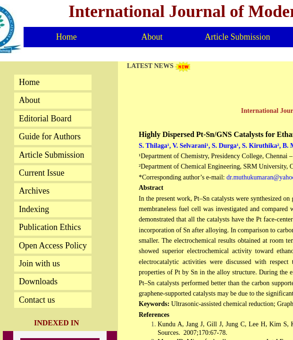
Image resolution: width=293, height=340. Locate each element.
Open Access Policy (53, 245)
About (151, 37)
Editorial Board (45, 118)
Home (66, 37)
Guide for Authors (50, 136)
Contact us (37, 300)
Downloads (38, 281)
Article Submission (237, 37)
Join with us (39, 263)
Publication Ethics (50, 227)
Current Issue (41, 173)
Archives (34, 191)
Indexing (34, 209)
